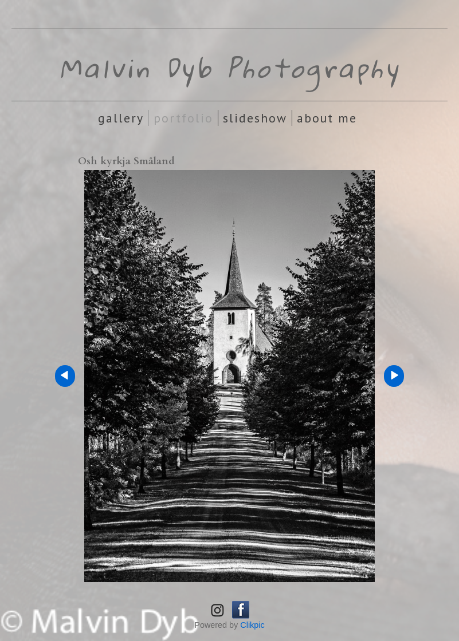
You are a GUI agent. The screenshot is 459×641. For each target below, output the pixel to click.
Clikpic (252, 625)
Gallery (121, 118)
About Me (327, 118)
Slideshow (255, 118)
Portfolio (183, 118)
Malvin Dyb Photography (230, 67)
